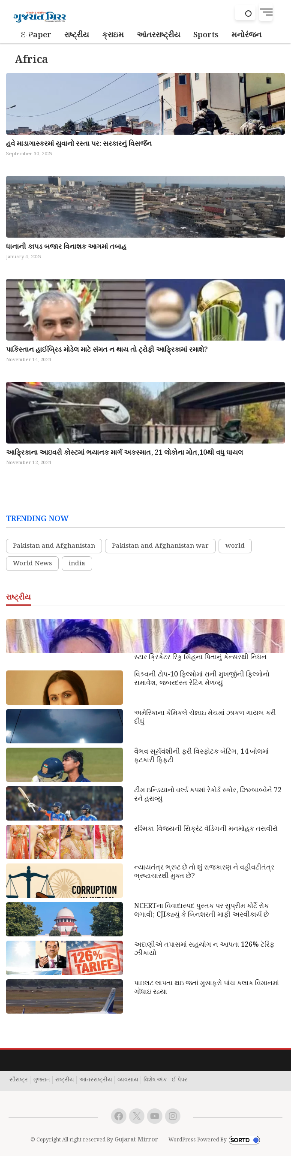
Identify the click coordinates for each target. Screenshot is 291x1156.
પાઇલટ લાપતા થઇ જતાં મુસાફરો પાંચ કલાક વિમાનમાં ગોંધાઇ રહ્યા (206, 987)
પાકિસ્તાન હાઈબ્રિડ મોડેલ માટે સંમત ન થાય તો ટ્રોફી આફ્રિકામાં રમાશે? (107, 350)
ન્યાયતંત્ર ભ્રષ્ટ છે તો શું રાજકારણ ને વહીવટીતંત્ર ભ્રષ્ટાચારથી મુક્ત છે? (204, 872)
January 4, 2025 (24, 257)
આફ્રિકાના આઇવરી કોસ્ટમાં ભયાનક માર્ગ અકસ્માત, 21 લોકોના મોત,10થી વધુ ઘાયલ (124, 453)
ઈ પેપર (179, 1080)
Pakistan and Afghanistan (54, 546)
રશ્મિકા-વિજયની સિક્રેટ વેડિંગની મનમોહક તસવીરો (206, 829)
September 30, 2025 (29, 154)
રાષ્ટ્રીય (64, 1080)
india (77, 563)
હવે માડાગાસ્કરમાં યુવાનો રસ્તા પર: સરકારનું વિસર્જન (79, 144)
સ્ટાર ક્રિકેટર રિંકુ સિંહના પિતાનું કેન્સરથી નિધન (200, 657)
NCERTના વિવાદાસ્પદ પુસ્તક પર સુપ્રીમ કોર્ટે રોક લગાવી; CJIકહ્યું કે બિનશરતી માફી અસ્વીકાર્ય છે (201, 910)
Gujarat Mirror (136, 1139)
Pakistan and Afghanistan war (160, 546)
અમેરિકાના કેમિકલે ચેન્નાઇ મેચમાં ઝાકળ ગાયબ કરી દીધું (205, 717)
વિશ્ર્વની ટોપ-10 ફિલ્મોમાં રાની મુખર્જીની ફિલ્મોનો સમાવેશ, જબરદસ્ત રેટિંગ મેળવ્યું (202, 679)
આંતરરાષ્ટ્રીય (95, 1080)
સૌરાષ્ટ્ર (18, 1080)
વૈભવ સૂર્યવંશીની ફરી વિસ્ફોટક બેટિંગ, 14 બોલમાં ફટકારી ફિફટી (201, 756)
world (235, 546)
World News (32, 563)
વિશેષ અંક (155, 1080)
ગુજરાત (41, 1080)
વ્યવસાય (127, 1080)
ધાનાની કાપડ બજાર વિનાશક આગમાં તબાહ (66, 247)
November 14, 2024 (28, 360)
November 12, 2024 (28, 463)
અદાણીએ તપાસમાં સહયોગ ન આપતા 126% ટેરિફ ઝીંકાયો (204, 949)
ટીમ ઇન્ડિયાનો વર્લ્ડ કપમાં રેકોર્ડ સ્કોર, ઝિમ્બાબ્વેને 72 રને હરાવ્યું (208, 794)
